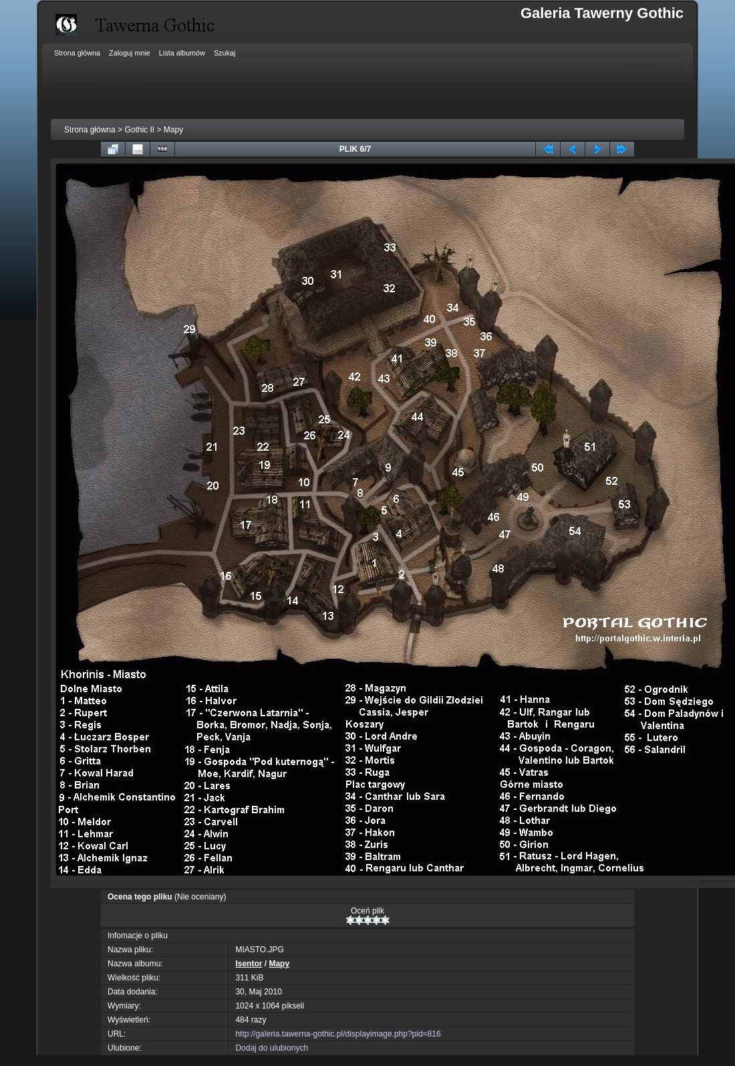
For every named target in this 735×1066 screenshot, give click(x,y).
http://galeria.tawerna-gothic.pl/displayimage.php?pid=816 (337, 1034)
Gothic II (139, 129)
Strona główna (90, 129)
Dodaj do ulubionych (271, 1048)
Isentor (248, 963)
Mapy (173, 129)
